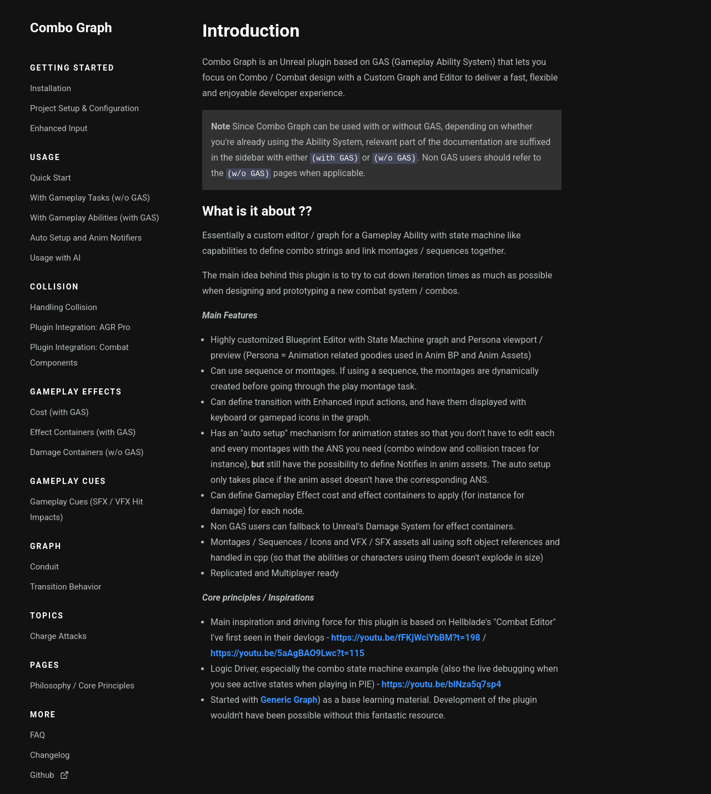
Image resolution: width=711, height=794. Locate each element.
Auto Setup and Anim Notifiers (86, 238)
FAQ (37, 735)
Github (49, 775)
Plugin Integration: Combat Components (79, 355)
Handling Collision (63, 307)
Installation (50, 88)
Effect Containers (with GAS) (83, 432)
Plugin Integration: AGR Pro (80, 327)
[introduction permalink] (196, 30)
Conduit (44, 567)
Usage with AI (55, 258)
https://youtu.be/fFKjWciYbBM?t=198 (405, 637)
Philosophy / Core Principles (82, 686)
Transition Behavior (65, 587)
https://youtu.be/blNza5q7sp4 (441, 684)
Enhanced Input (58, 128)
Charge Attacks (58, 636)
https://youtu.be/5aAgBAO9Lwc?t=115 (287, 653)
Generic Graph (289, 700)
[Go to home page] (96, 28)
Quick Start (50, 178)
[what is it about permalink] (196, 211)
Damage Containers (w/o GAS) (87, 452)
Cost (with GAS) (59, 412)
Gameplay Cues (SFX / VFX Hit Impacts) (86, 509)
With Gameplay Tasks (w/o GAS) (90, 198)
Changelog (49, 755)
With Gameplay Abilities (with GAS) (94, 218)
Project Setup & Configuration (84, 108)
